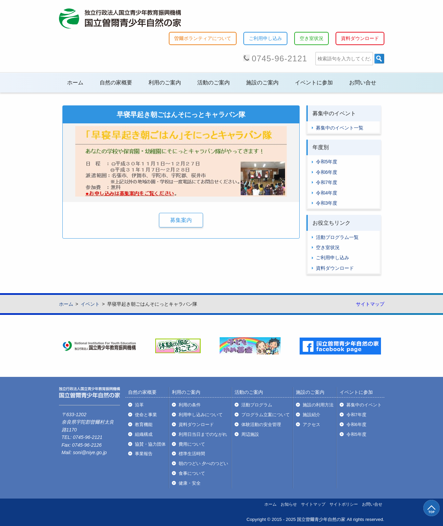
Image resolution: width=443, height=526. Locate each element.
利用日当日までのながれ (203, 434)
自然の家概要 (116, 82)
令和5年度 (327, 161)
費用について (192, 444)
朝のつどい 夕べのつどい (203, 463)
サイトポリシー (343, 504)
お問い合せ (362, 82)
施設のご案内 (262, 82)
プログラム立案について (265, 414)
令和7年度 (327, 182)
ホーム (75, 82)
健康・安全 (190, 483)
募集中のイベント (364, 404)
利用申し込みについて (201, 414)
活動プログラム (256, 404)
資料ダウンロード (360, 38)
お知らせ (289, 504)
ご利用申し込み (265, 38)
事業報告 (144, 453)
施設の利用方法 (318, 404)
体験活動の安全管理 (261, 424)
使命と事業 (146, 414)
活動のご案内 (213, 82)
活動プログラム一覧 (337, 237)
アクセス (311, 424)
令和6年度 (327, 172)
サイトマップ (370, 304)
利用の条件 (190, 404)
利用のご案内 (164, 82)
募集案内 (181, 220)
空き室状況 (311, 38)
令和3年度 (327, 203)
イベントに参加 (314, 82)
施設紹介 (311, 414)
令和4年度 (327, 193)
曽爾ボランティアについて (202, 38)
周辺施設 (250, 434)
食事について (192, 473)
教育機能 (144, 424)
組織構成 (144, 434)
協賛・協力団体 (150, 444)
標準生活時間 (192, 453)
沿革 (139, 404)
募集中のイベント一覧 (339, 127)
